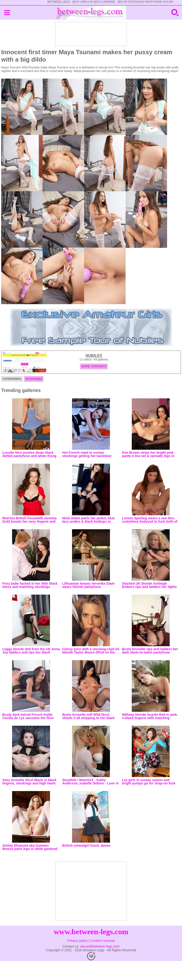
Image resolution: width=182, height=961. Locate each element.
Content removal (102, 941)
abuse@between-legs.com (99, 946)
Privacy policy (77, 941)
